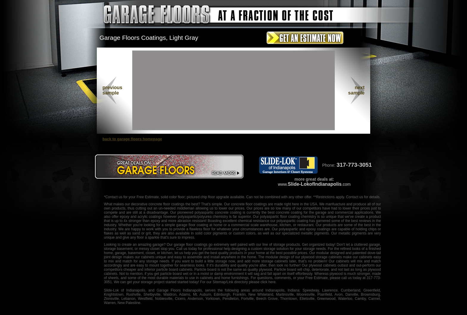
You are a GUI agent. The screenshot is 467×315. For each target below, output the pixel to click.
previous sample (112, 90)
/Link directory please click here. (251, 282)
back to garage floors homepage (132, 139)
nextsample (356, 90)
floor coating (290, 217)
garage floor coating (192, 225)
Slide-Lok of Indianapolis (124, 290)
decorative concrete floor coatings (157, 204)
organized (317, 244)
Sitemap (219, 282)
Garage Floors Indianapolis (179, 290)
